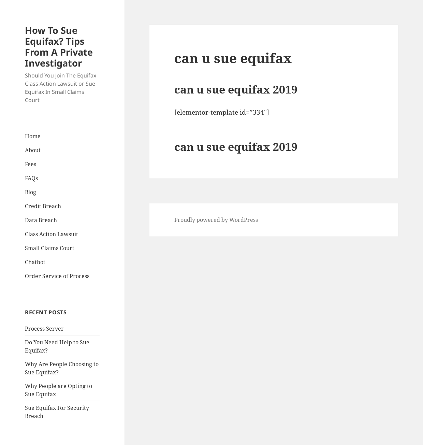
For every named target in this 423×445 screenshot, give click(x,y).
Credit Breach (43, 206)
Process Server (44, 328)
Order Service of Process (57, 276)
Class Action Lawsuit (51, 234)
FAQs (31, 178)
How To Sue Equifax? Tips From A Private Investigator (59, 46)
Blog (30, 192)
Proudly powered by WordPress (216, 220)
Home (33, 136)
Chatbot (35, 262)
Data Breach (41, 220)
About (33, 150)
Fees (30, 164)
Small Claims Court (49, 248)
